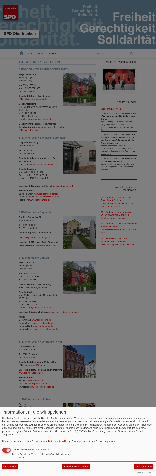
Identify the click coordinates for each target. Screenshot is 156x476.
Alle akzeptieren (143, 466)
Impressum (110, 441)
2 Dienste (18, 457)
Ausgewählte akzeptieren (76, 466)
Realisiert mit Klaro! (144, 472)
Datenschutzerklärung (59, 441)
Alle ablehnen (10, 466)
